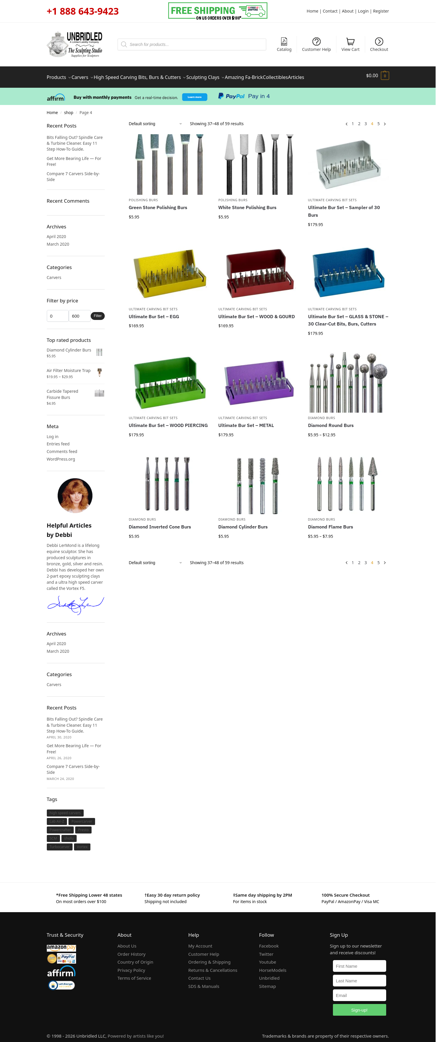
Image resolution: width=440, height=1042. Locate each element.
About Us (127, 942)
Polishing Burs (143, 196)
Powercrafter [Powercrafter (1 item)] (60, 826)
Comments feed (62, 448)
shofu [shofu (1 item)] (69, 834)
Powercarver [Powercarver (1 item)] (81, 817)
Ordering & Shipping (209, 958)
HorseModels (272, 966)
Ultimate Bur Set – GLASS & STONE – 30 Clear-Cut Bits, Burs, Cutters (348, 316)
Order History (132, 950)
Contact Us (199, 974)
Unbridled (269, 974)
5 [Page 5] (378, 120)
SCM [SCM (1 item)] (53, 834)
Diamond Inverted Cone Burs (160, 523)
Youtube (267, 958)
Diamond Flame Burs (330, 523)
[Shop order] (156, 120)
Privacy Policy (131, 966)
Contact (330, 11)
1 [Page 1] (353, 120)
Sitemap (267, 983)
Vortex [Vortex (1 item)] (82, 843)
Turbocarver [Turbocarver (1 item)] (60, 843)
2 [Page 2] (359, 120)
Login (363, 11)
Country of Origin (136, 958)
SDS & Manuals (203, 983)
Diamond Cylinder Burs (243, 523)
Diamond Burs (321, 414)
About (348, 11)
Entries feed (58, 440)
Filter (98, 312)
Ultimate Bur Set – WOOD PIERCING (168, 422)
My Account (200, 942)
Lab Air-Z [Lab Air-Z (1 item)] (57, 817)
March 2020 (58, 240)
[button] (377, 75)
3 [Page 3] (366, 120)
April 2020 (56, 233)
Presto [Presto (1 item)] (83, 826)
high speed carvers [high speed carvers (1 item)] (65, 809)
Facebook (269, 942)
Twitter (266, 950)
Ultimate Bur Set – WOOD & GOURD (256, 313)
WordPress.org (61, 455)
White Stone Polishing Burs (247, 204)
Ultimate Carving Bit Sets (332, 196)
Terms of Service (134, 974)
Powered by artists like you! (136, 1032)
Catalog (284, 44)
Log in (53, 433)
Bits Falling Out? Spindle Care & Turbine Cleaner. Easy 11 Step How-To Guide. (75, 140)
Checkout (379, 44)
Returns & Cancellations (213, 966)
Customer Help (316, 44)
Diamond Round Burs (331, 422)
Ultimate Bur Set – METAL (246, 422)
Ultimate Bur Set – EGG (154, 313)
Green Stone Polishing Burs (158, 204)
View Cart (350, 44)
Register (381, 11)
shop (68, 109)
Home (312, 11)
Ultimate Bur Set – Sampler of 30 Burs (344, 207)
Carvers (54, 274)
